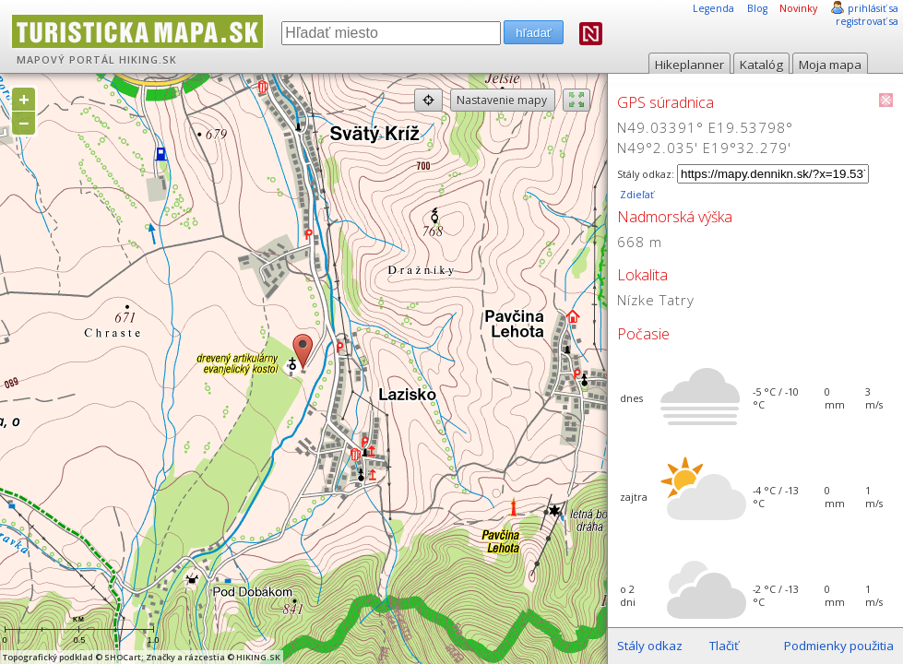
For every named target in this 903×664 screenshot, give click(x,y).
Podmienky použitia (839, 645)
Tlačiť (724, 645)
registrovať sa (867, 21)
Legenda (713, 8)
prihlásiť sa (873, 8)
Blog (757, 8)
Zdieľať (635, 194)
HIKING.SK (148, 59)
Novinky (798, 8)
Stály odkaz (650, 645)
